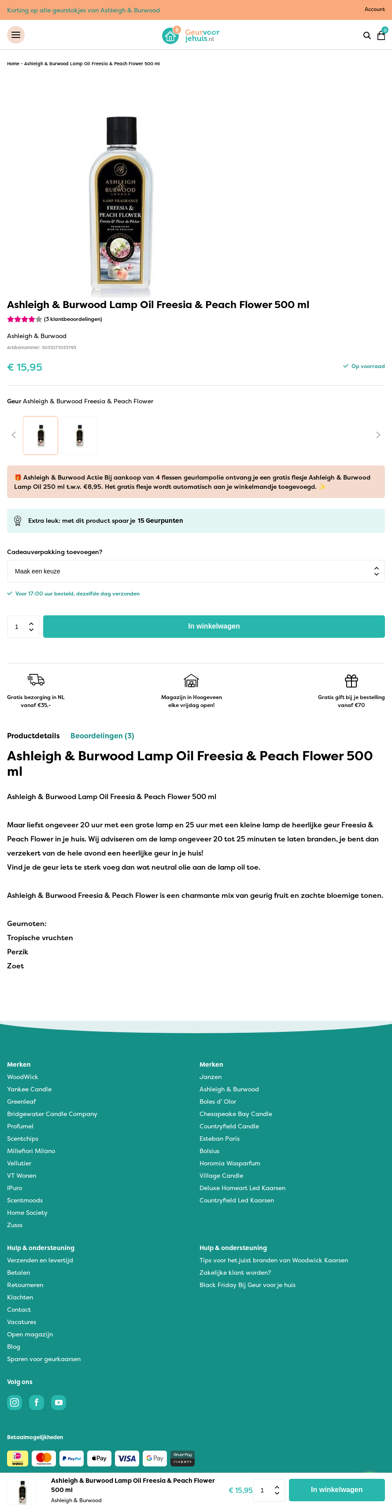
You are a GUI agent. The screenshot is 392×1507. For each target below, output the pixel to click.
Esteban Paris (220, 1139)
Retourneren (25, 1285)
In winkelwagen (214, 627)
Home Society (27, 1213)
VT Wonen (21, 1176)
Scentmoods (25, 1200)
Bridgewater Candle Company (52, 1114)
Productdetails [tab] (33, 736)
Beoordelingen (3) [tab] (102, 736)
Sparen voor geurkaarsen (44, 1359)
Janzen (211, 1077)
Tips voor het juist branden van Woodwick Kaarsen (274, 1260)
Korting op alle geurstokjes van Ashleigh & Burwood (83, 10)
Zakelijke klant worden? (235, 1273)
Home (13, 64)
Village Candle (221, 1176)
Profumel (20, 1126)
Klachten (20, 1297)
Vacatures (21, 1322)
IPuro (14, 1188)
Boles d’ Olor (218, 1102)
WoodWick (22, 1077)
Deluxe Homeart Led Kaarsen (242, 1188)
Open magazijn (30, 1334)
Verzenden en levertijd (40, 1260)
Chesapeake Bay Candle (236, 1114)
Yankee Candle (29, 1089)
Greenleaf (21, 1102)
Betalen (18, 1273)
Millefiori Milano (31, 1151)
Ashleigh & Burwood (229, 1089)
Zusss (14, 1225)
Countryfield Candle (229, 1126)
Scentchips (22, 1139)
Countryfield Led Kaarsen (237, 1200)
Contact (19, 1310)
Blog (13, 1347)
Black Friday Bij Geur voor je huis (248, 1285)
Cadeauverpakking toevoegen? (54, 552)
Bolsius (209, 1151)
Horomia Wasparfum (230, 1163)
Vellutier (19, 1163)
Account (375, 9)
